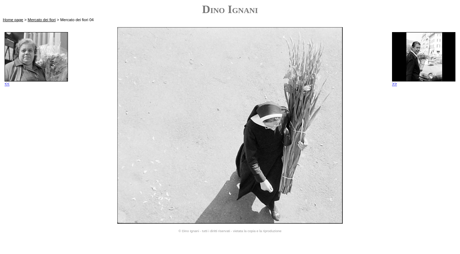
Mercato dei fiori (42, 20)
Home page (13, 20)
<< (36, 82)
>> (423, 82)
